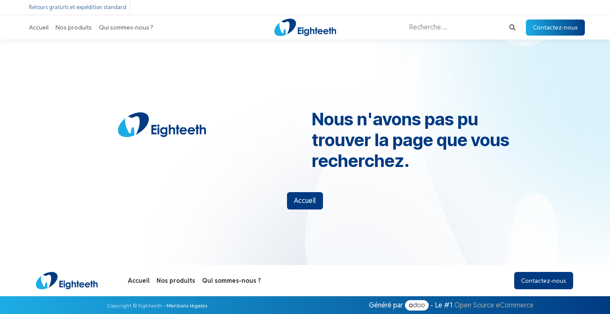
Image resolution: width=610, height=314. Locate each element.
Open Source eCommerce (494, 305)
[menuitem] (39, 28)
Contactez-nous (555, 27)
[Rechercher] (512, 28)
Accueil (305, 200)
